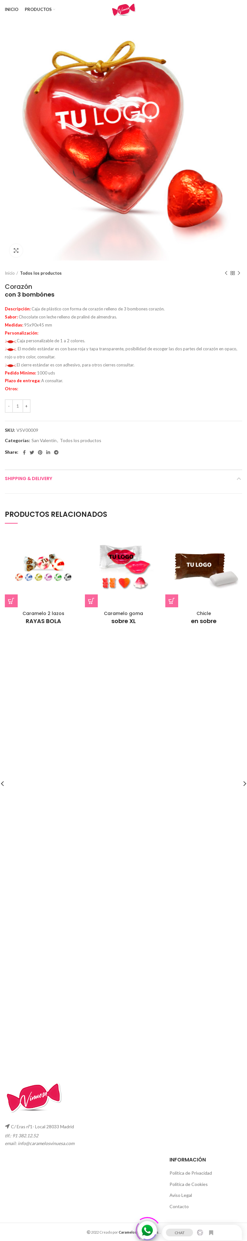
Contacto (179, 1206)
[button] (11, 600)
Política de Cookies (188, 1184)
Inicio (10, 273)
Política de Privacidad (190, 1173)
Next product (239, 273)
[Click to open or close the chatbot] (147, 1227)
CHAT (180, 1229)
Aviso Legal (180, 1195)
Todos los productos (41, 273)
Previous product (226, 273)
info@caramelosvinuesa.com (46, 1143)
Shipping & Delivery (28, 478)
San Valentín (44, 440)
